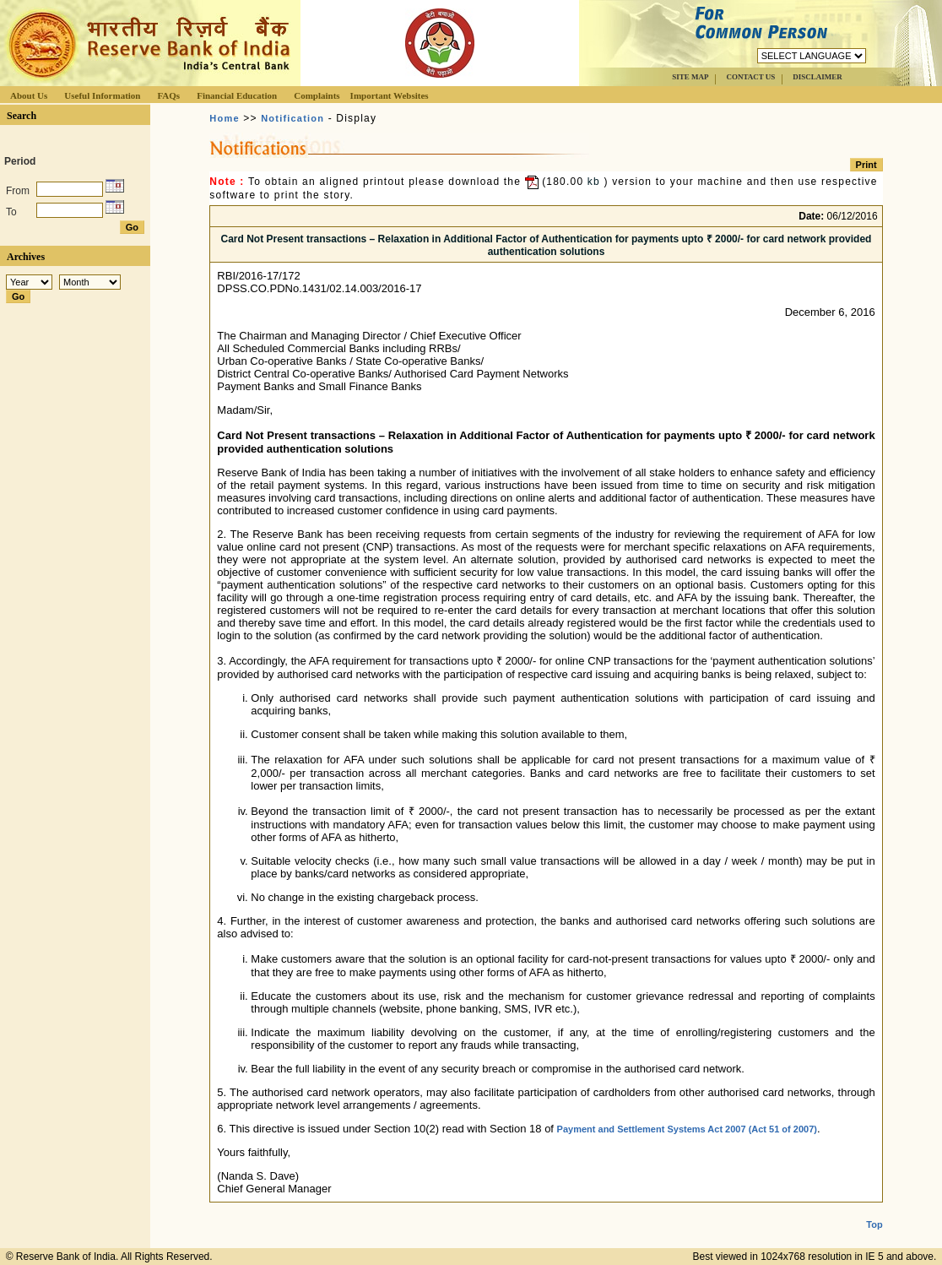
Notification (292, 118)
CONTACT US (750, 77)
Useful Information (102, 95)
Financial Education (237, 95)
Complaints (316, 95)
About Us (28, 95)
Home (224, 118)
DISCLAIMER (817, 77)
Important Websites (389, 95)
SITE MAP (690, 77)
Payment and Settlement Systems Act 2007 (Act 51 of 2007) (687, 1129)
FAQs (168, 95)
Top (874, 1211)
